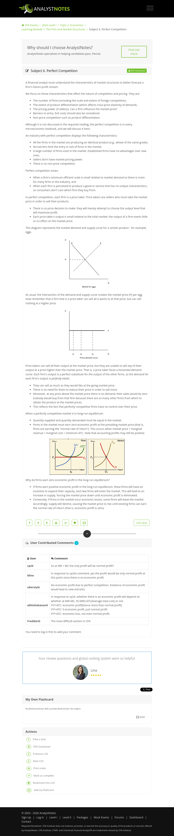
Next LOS (34, 761)
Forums (119, 817)
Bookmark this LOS (40, 783)
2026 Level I (49, 25)
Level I (53, 817)
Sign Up (26, 817)
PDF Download (136, 70)
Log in (40, 817)
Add (140, 717)
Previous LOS (37, 754)
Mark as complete (40, 776)
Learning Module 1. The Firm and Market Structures (53, 29)
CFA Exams (31, 25)
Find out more (133, 52)
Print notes (36, 768)
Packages (82, 817)
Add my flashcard (40, 790)
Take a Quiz (36, 739)
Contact (26, 821)
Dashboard (136, 817)
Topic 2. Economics (71, 25)
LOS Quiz (141, 523)
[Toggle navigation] (150, 8)
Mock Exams (101, 817)
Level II (67, 817)
